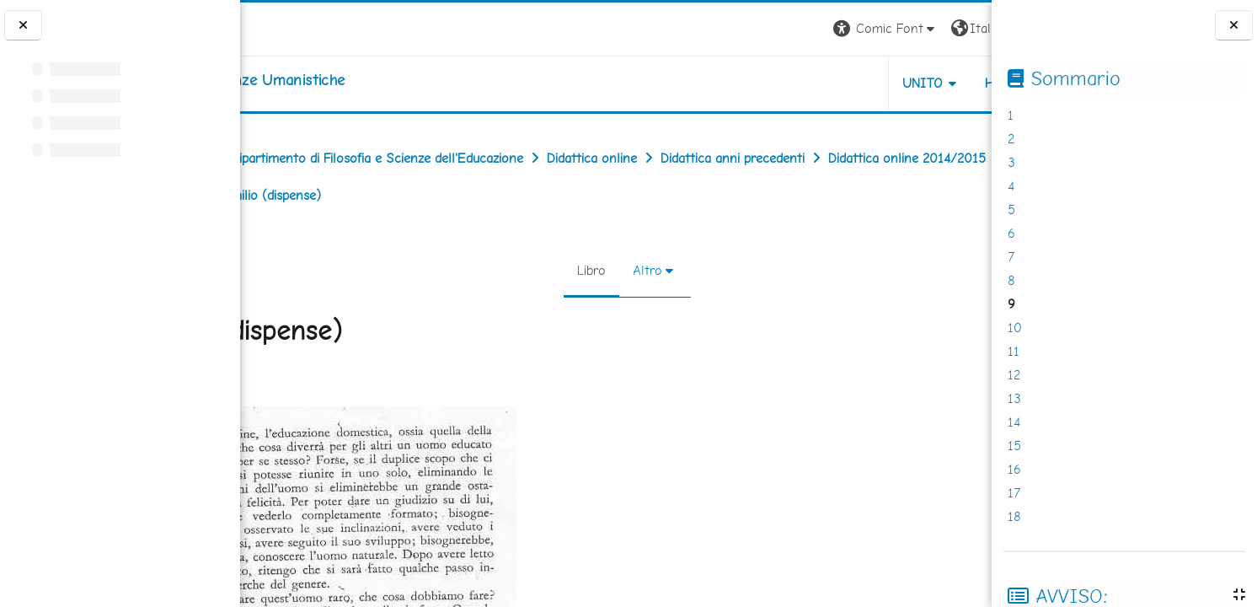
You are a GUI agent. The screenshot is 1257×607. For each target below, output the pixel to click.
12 (1014, 375)
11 (1013, 351)
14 (1014, 422)
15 (1014, 446)
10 (1015, 328)
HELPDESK (889, 83)
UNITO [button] (794, 83)
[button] (757, 29)
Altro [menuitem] (636, 270)
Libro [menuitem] (580, 270)
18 (1014, 516)
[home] (346, 80)
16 (1014, 469)
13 (1014, 398)
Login (962, 28)
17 (1014, 493)
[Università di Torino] (292, 27)
